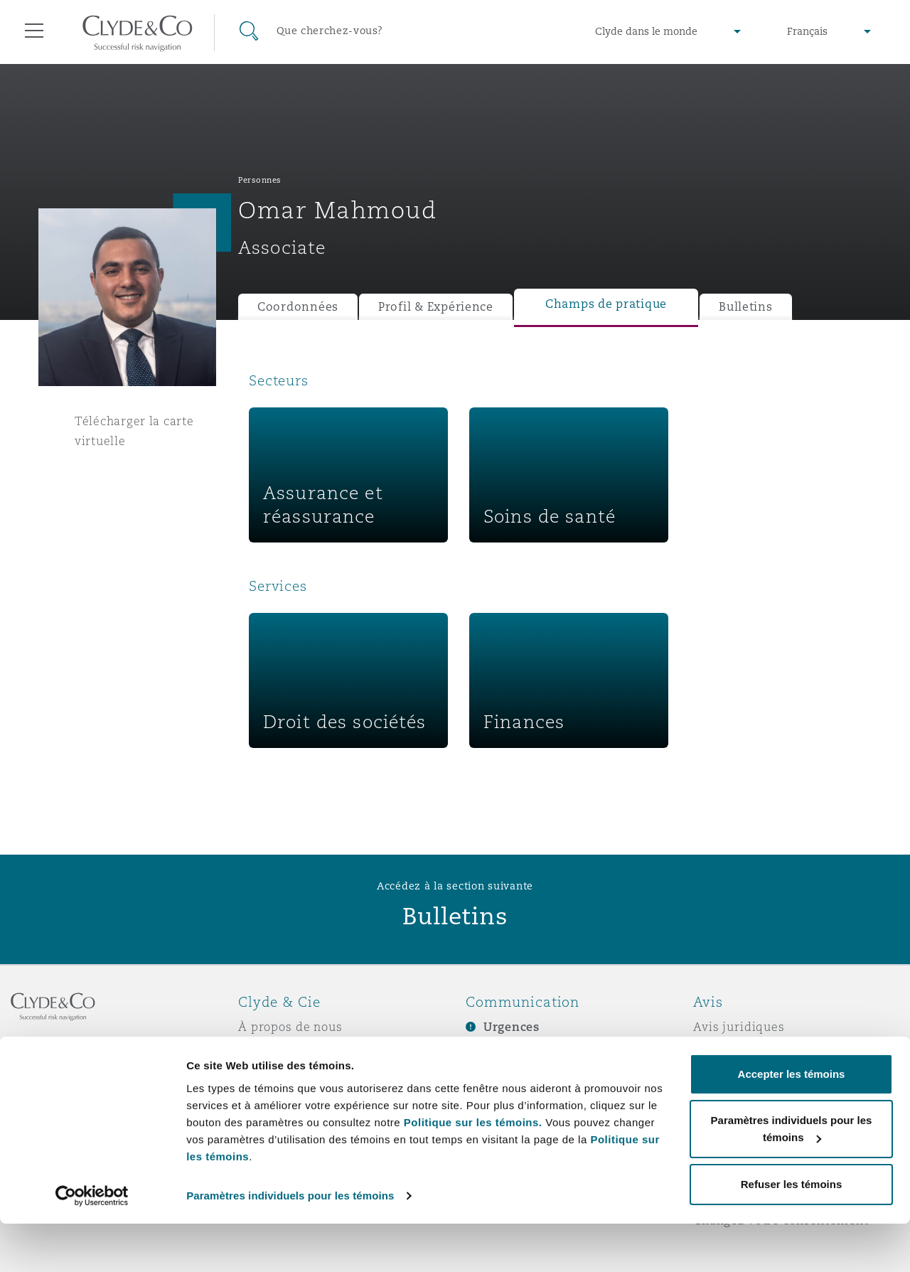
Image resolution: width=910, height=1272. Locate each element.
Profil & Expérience (435, 306)
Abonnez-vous (508, 1052)
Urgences (511, 1027)
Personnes (260, 180)
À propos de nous (290, 1027)
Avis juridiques (739, 1027)
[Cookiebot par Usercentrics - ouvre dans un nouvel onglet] (92, 1244)
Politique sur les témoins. (473, 1171)
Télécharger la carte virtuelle (134, 431)
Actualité (266, 1076)
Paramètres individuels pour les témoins (290, 1244)
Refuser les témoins (791, 1232)
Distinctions (274, 1051)
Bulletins (746, 306)
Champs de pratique (606, 303)
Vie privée (723, 1051)
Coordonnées (297, 306)
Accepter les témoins (791, 1122)
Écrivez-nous (504, 1077)
